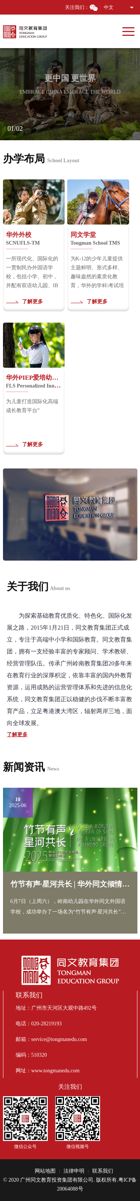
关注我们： (81, 7)
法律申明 (73, 1171)
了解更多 (32, 301)
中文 (108, 7)
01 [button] (10, 128)
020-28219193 (46, 1023)
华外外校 (23, 238)
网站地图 (45, 1171)
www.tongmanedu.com (55, 1070)
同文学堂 (95, 238)
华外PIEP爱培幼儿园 (34, 381)
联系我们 (102, 1171)
